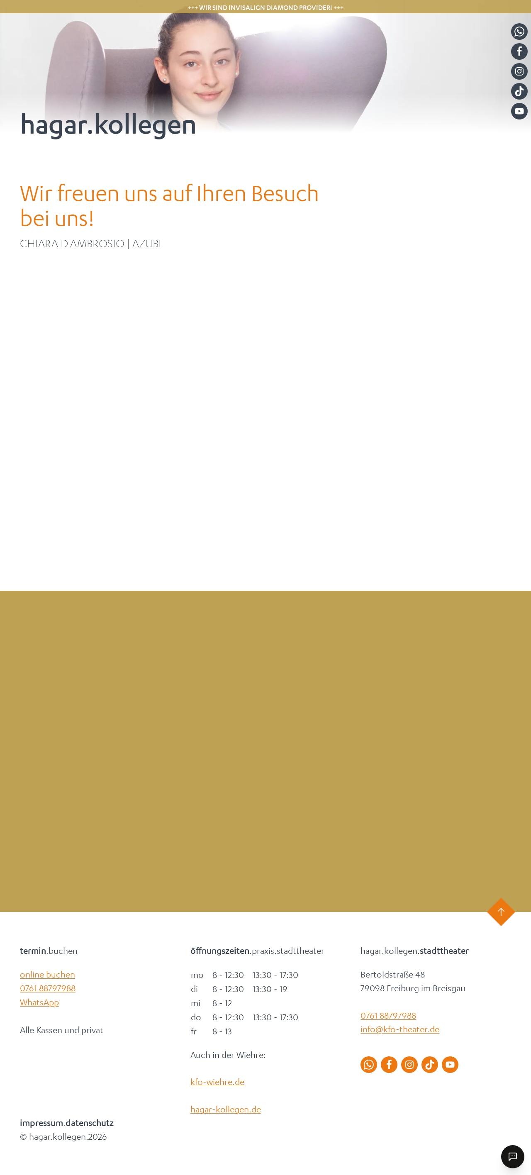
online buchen (47, 974)
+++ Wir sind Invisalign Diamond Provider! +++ (265, 7)
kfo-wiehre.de (217, 1081)
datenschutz (90, 1123)
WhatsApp (39, 1002)
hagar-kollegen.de (225, 1109)
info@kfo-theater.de (399, 1029)
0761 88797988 (48, 987)
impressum (41, 1123)
